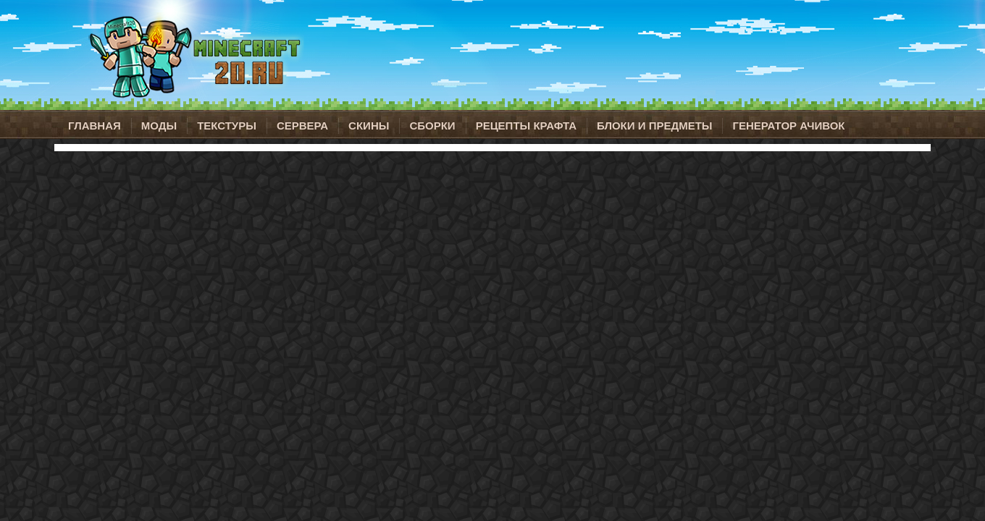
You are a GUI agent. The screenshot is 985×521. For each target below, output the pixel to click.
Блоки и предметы (654, 125)
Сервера (302, 125)
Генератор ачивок (788, 125)
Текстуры (226, 125)
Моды (159, 125)
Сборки (432, 125)
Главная (94, 125)
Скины (368, 125)
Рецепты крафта (526, 125)
